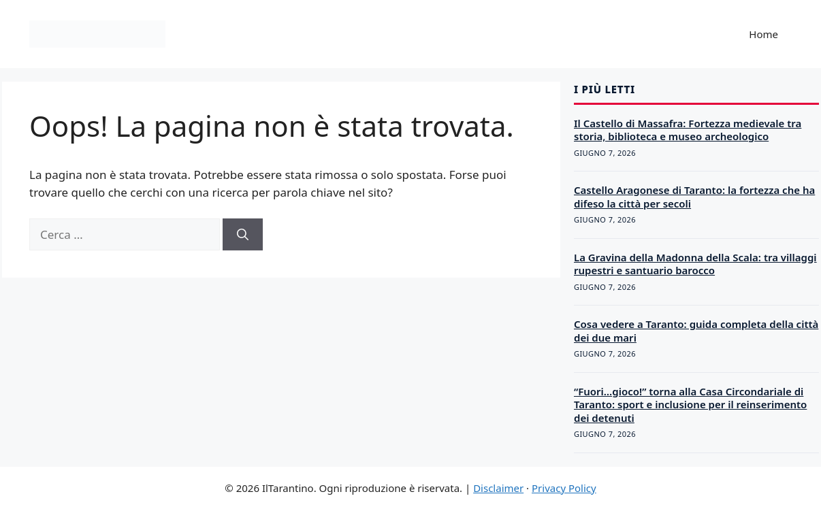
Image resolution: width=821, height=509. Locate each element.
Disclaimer (498, 488)
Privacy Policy (564, 488)
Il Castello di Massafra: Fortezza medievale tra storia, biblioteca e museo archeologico (687, 130)
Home (763, 34)
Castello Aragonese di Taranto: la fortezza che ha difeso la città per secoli (694, 196)
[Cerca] (243, 234)
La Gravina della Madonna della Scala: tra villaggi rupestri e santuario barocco (695, 264)
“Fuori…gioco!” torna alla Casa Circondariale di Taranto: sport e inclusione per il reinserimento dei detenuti (690, 404)
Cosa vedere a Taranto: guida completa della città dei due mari (696, 330)
